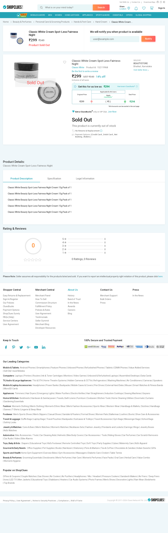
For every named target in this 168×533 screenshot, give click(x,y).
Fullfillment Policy (43, 306)
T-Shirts (15, 409)
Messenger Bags (132, 419)
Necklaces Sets (77, 427)
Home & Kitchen (72, 15)
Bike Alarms (27, 438)
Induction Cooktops (114, 393)
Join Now (112, 111)
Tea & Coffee (107, 448)
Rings (136, 427)
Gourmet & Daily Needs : (15, 448)
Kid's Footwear (54, 443)
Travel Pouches (53, 419)
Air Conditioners (134, 380)
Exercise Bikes (50, 453)
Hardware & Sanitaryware (43, 398)
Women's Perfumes (92, 457)
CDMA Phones (121, 367)
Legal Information (85, 178)
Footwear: (8, 414)
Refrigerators (100, 380)
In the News (73, 303)
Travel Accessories (103, 419)
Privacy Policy (9, 501)
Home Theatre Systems (55, 380)
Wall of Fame (76, 501)
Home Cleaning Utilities (123, 398)
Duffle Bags (26, 419)
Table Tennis (116, 453)
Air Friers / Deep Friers (149, 476)
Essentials (118, 15)
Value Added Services (139, 367)
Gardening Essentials (14, 401)
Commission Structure (46, 303)
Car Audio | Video (12, 438)
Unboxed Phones (75, 367)
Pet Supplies (48, 448)
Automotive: (9, 435)
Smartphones (43, 367)
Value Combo (143, 457)
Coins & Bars (28, 427)
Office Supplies (34, 448)
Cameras (147, 380)
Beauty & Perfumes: (12, 457)
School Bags (147, 419)
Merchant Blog (42, 324)
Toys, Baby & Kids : (12, 443)
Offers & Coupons (11, 476)
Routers (36, 376)
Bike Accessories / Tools (26, 435)
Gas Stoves (43, 476)
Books (59, 448)
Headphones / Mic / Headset (87, 476)
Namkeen (67, 448)
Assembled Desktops (129, 376)
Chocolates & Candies (125, 448)
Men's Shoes (109, 479)
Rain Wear (139, 479)
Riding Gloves (114, 435)
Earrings (128, 427)
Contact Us (136, 2)
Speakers (157, 380)
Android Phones (27, 367)
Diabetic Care (94, 453)
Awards (71, 306)
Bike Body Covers (75, 435)
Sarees (7, 409)
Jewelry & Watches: (12, 427)
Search (101, 7)
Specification (54, 178)
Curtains (150, 398)
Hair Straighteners (95, 393)
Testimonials (41, 317)
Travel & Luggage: (12, 419)
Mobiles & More (37, 15)
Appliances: (9, 393)
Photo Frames (95, 479)
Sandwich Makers (128, 476)
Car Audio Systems (78, 479)
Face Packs (108, 457)
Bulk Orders (105, 299)
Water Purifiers (63, 393)
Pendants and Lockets (112, 427)
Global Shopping (143, 15)
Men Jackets (24, 479)
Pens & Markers (92, 448)
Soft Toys (91, 443)
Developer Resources (45, 328)
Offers (129, 15)
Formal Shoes (87, 414)
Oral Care (119, 457)
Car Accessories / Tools (96, 435)
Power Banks (52, 385)
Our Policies (8, 303)
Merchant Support (108, 295)
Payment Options (11, 310)
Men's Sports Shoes (22, 414)
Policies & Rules (42, 310)
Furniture (81, 398)
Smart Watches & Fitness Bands (148, 385)
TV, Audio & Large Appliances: (17, 380)
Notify (148, 38)
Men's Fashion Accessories (79, 406)
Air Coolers (55, 476)
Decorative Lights (125, 479)
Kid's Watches (10, 430)
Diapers (25, 443)
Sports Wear (99, 406)
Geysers (146, 393)
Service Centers (10, 321)
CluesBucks (8, 306)
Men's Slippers (40, 414)
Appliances (87, 15)
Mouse (128, 385)
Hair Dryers (31, 393)
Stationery (78, 448)
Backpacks (65, 385)
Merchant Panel (42, 295)
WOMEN (58, 15)
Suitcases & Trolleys (83, 419)
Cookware (91, 398)
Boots (131, 414)
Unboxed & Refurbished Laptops (103, 376)
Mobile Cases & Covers (82, 385)
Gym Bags (118, 419)
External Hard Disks (115, 385)
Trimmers (19, 393)
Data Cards (146, 376)
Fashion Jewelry (93, 427)
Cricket (105, 453)
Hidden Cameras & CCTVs (80, 380)
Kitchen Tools (104, 398)
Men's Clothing (37, 406)
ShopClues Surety (11, 313)
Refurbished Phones (94, 367)
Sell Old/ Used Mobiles (14, 371)
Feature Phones (58, 367)
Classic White (78, 67)
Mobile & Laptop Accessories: (17, 385)
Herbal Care (130, 457)
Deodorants (48, 457)
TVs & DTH (37, 380)
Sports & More (103, 15)
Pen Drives (99, 385)
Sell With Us (124, 2)
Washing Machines (116, 380)
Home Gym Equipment (31, 453)
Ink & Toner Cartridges (52, 376)
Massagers (81, 453)
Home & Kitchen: (11, 398)
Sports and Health (12, 453)
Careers (71, 310)
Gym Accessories (66, 453)
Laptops (19, 376)
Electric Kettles (78, 393)
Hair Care (77, 457)
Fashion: (7, 406)
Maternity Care (127, 443)
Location (123, 9)
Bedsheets (25, 398)
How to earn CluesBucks (127, 86)
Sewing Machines (132, 393)
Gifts (154, 448)
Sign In (161, 8)
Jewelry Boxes (147, 427)
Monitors (68, 376)
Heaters (64, 479)
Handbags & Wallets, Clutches (135, 406)
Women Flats (102, 414)
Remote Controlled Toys (74, 443)
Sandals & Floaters (71, 414)
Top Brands (9, 483)
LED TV (13, 479)
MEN (50, 15)
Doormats (139, 398)
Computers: (9, 376)
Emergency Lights (45, 393)
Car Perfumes (128, 435)
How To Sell (40, 299)
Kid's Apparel (141, 443)
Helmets (62, 435)
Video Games (80, 376)
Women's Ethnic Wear (55, 406)
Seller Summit (42, 321)
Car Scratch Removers (147, 435)
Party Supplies (104, 443)
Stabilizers (54, 479)
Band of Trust (74, 299)
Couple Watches (29, 476)
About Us (73, 289)
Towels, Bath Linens (66, 398)
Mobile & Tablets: (11, 367)
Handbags (155, 406)
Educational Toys (38, 443)
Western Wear (113, 406)
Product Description (21, 178)
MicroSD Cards (11, 388)
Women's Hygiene (12, 461)
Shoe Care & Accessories (147, 414)
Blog (70, 313)
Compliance (63, 501)
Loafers (123, 414)
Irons (6, 479)
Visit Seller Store (140, 70)
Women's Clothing (20, 406)
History (71, 295)
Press (103, 303)
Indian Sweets (143, 448)
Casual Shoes (54, 414)
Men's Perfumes (63, 457)
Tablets (108, 367)
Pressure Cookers (110, 476)
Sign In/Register (10, 299)
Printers (28, 376)
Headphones (39, 385)
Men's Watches (43, 427)
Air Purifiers (67, 476)
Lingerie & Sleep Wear (31, 409)
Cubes (115, 443)
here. (160, 276)
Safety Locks (10, 422)
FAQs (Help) (8, 317)
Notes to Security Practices (44, 501)
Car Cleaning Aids (48, 435)
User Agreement (11, 324)
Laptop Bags (39, 419)
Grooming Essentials (32, 457)
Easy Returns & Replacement (16, 295)
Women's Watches (59, 427)
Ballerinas (114, 414)
